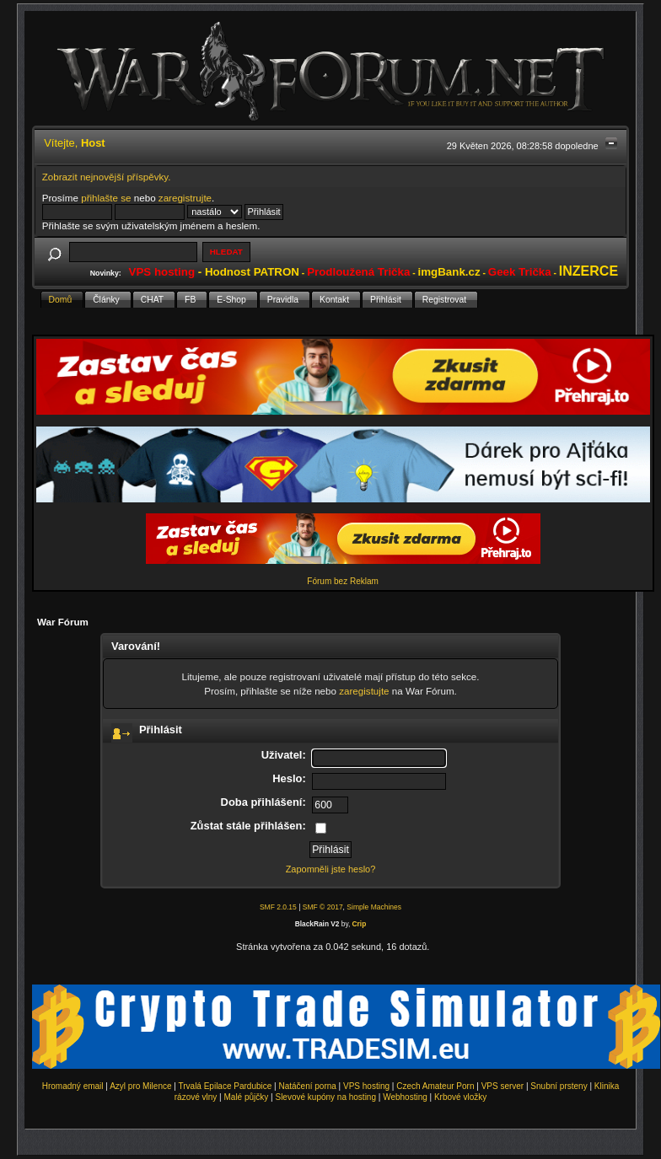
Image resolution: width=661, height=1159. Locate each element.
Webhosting (405, 1097)
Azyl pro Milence (140, 1086)
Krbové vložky (460, 1097)
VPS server (502, 1086)
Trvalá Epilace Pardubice (225, 1086)
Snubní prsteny (558, 1086)
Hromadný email (73, 1086)
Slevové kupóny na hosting (325, 1097)
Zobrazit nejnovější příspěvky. (106, 176)
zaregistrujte (185, 197)
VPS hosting (366, 1086)
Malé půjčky (246, 1097)
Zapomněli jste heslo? (331, 869)
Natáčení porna (307, 1086)
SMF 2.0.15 (278, 907)
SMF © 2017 (323, 907)
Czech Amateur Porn (435, 1086)
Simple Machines (374, 907)
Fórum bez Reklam (342, 581)
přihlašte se (106, 197)
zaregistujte (364, 690)
